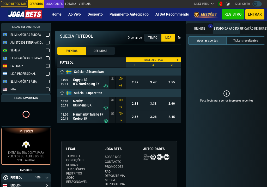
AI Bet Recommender (172, 14)
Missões (205, 14)
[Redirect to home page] (25, 14)
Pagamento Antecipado (129, 14)
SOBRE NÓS (113, 157)
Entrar (255, 14)
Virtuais (84, 4)
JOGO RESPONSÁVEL (76, 180)
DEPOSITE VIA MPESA (115, 178)
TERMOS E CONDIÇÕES (74, 158)
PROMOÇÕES (114, 167)
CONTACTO (113, 162)
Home (57, 14)
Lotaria (70, 4)
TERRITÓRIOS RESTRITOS (75, 171)
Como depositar (14, 4)
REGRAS (72, 165)
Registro (233, 14)
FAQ (108, 171)
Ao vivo (74, 14)
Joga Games (54, 4)
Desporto (95, 14)
